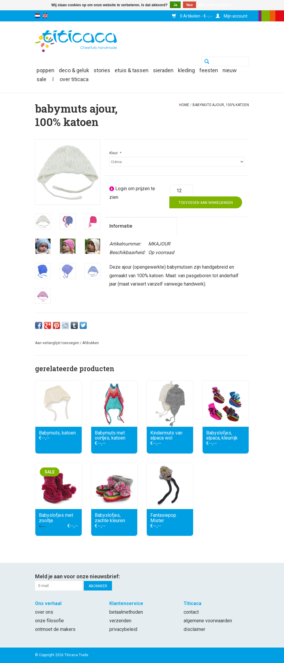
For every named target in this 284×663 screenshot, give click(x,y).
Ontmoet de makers (55, 629)
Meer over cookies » (216, 5)
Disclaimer (194, 629)
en (45, 15)
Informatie (120, 226)
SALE (41, 79)
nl (37, 15)
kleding (186, 70)
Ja (175, 5)
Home (184, 105)
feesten (208, 70)
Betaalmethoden (126, 612)
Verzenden (120, 620)
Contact (191, 612)
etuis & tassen (132, 70)
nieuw (230, 70)
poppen (45, 70)
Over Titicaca (74, 79)
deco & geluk (74, 70)
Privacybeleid (123, 629)
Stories (102, 70)
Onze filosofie (49, 620)
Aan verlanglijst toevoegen (57, 343)
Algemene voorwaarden (208, 620)
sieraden (163, 70)
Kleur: (115, 153)
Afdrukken (90, 343)
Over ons (44, 612)
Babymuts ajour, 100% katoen (221, 105)
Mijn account (231, 16)
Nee (189, 5)
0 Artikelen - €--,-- (192, 16)
